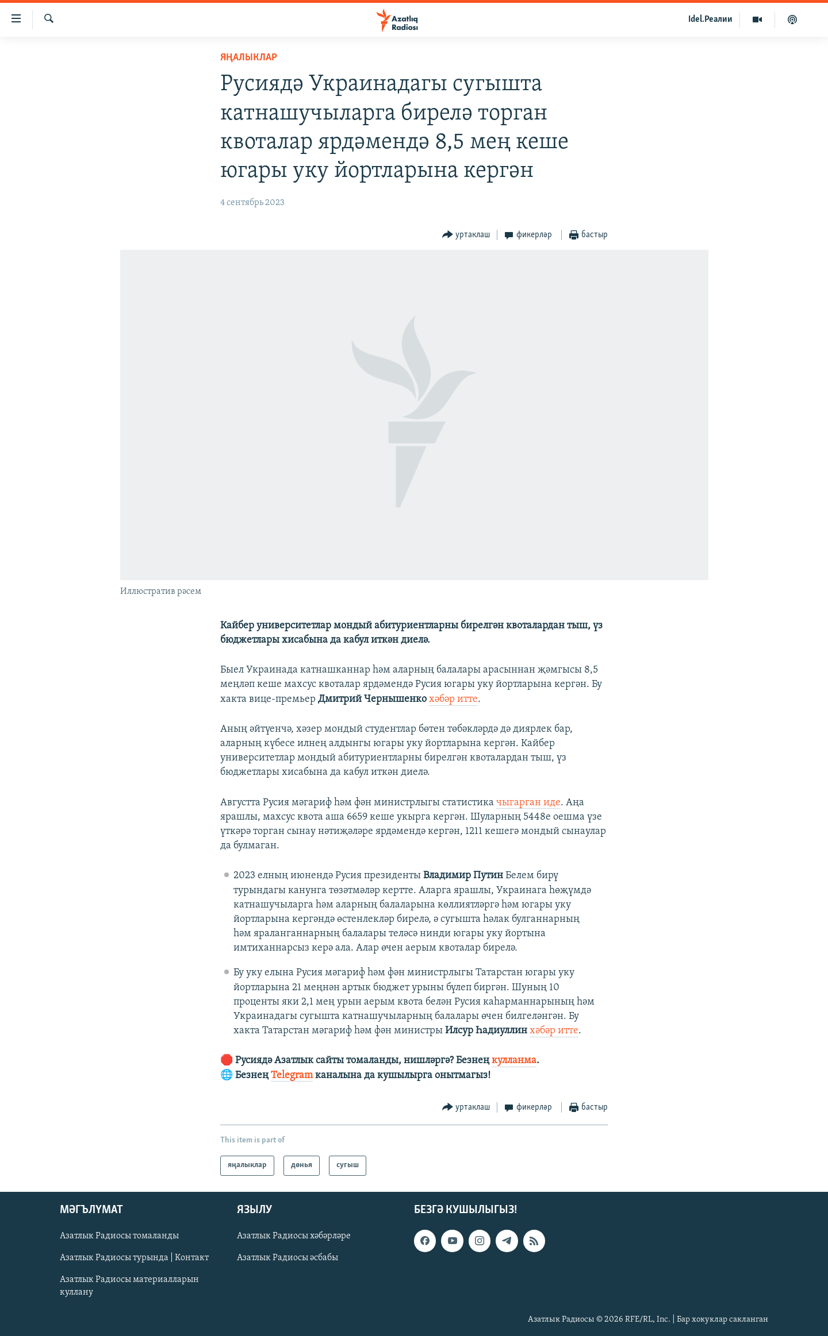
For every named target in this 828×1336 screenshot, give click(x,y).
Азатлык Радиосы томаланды (119, 1236)
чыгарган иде (528, 802)
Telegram (292, 1075)
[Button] (466, 235)
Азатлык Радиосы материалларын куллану (129, 1286)
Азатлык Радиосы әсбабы (287, 1257)
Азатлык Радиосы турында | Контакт (134, 1257)
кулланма (514, 1060)
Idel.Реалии (710, 19)
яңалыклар (248, 57)
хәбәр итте (453, 699)
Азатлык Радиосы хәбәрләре (294, 1236)
